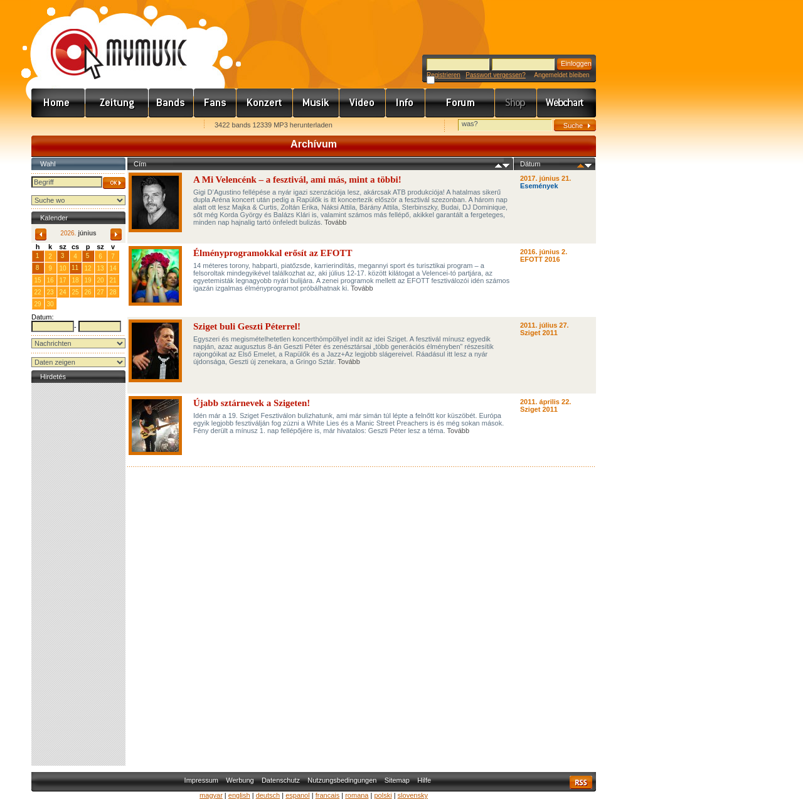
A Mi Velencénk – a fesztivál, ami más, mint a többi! (297, 179)
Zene (316, 102)
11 (75, 267)
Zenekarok (171, 102)
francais (328, 795)
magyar (211, 795)
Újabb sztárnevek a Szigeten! (251, 403)
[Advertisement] (78, 574)
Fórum (460, 102)
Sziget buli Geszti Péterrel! (246, 326)
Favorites (57, 125)
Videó (362, 102)
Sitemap (397, 780)
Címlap (58, 102)
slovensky (413, 795)
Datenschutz (281, 780)
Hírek (117, 102)
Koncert (265, 102)
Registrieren (443, 75)
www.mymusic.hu (108, 41)
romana (356, 795)
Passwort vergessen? (495, 75)
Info (405, 102)
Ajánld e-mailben (163, 125)
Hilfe (424, 780)
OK (114, 183)
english (239, 795)
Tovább (335, 222)
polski (382, 795)
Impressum (201, 780)
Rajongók (215, 102)
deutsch (268, 795)
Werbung (239, 780)
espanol (297, 795)
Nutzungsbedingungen (341, 780)
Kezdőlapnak (110, 125)
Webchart (566, 102)
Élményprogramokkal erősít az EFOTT (272, 253)
